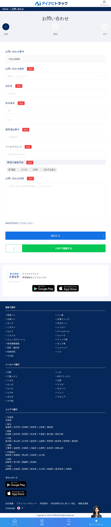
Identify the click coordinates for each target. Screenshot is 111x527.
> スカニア (60, 396)
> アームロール (62, 331)
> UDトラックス (63, 376)
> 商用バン (10, 315)
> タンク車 (60, 343)
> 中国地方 (10, 452)
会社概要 (9, 503)
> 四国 (8, 459)
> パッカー (60, 327)
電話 (13, 169)
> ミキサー (10, 327)
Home (5, 9)
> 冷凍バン (10, 319)
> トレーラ (60, 335)
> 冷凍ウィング (62, 319)
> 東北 (8, 424)
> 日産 (58, 380)
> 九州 (8, 466)
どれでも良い (49, 169)
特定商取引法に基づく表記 (63, 503)
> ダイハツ (60, 388)
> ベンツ (59, 392)
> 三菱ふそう (11, 376)
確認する (77, 235)
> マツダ (59, 384)
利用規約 (44, 503)
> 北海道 (9, 417)
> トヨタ (9, 380)
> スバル (9, 388)
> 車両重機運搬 (12, 343)
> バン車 (59, 315)
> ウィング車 (61, 339)
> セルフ (9, 331)
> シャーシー (61, 347)
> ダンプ (9, 323)
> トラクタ (10, 335)
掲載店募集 (83, 503)
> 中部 (8, 438)
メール (24, 169)
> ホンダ (9, 384)
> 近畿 (8, 445)
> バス (58, 351)
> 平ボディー (61, 323)
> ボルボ (9, 396)
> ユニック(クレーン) (15, 339)
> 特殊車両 (10, 351)
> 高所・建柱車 (12, 347)
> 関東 (8, 431)
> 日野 (8, 372)
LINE (35, 169)
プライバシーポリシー (26, 503)
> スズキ (9, 392)
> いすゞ (59, 372)
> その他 (9, 355)
